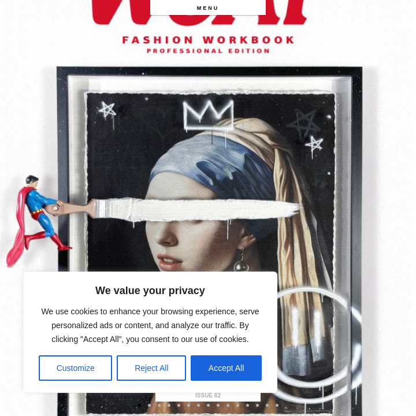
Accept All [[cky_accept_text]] (226, 368)
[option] (208, 208)
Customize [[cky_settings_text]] (76, 368)
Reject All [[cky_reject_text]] (151, 368)
